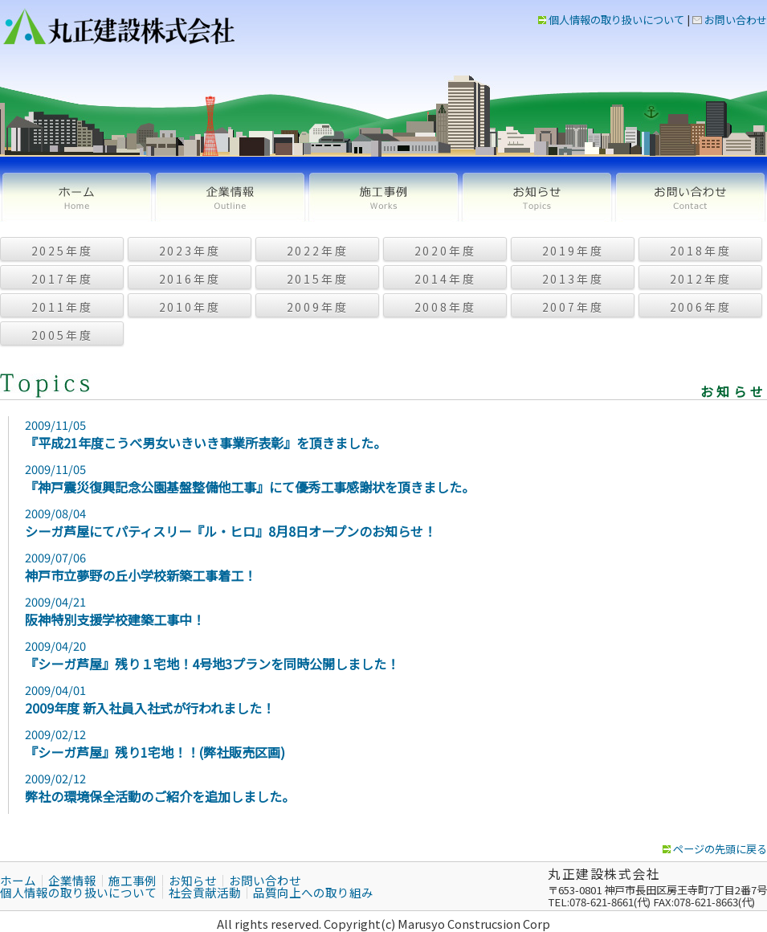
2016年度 (190, 279)
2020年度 (445, 251)
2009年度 (318, 307)
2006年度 (701, 307)
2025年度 (62, 251)
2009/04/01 (324, 699)
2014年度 (445, 279)
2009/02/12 (324, 744)
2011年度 (62, 307)
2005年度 (62, 335)
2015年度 (318, 279)
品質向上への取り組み (313, 892)
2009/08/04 (324, 523)
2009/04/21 (324, 611)
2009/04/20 (324, 655)
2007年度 (573, 307)
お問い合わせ (729, 19)
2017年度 (62, 279)
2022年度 (318, 251)
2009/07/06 (324, 567)
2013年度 (573, 279)
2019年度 (573, 251)
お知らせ (537, 197)
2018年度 (701, 251)
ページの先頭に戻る (715, 848)
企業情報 (230, 197)
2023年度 (190, 251)
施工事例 (383, 197)
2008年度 (445, 307)
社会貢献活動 (205, 892)
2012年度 (701, 279)
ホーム (76, 197)
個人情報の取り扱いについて (611, 19)
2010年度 (190, 307)
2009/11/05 (324, 434)
